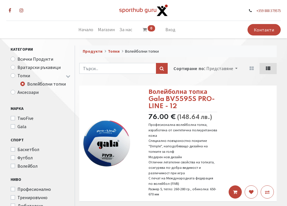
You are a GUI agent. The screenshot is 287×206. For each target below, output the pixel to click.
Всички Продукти (35, 59)
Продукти (92, 51)
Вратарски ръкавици (39, 67)
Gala (21, 126)
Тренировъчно (32, 197)
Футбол (25, 158)
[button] (221, 68)
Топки (23, 75)
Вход (170, 29)
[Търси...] (162, 68)
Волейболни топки (46, 84)
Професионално (34, 189)
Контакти (260, 30)
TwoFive (25, 118)
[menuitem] (86, 29)
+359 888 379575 (264, 10)
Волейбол (27, 166)
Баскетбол (28, 149)
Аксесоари (28, 92)
